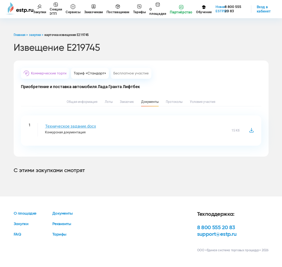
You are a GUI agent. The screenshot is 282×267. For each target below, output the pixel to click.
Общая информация (82, 102)
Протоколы (174, 102)
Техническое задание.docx (70, 126)
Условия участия (202, 102)
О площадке (25, 213)
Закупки (21, 224)
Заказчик (127, 102)
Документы (150, 102)
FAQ (17, 234)
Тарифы (59, 234)
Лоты (109, 102)
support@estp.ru (217, 234)
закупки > (36, 35)
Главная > (21, 35)
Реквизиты (61, 224)
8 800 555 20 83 (216, 227)
